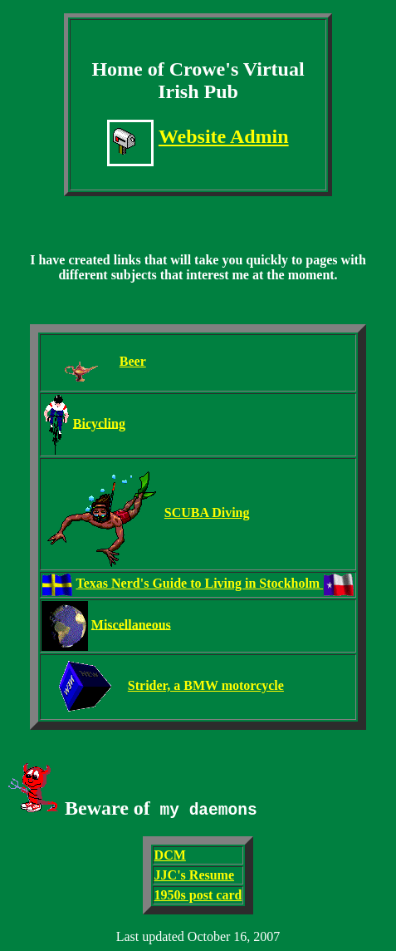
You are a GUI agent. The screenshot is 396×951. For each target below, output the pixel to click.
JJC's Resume (194, 875)
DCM (170, 855)
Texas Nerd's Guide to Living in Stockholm (200, 583)
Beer (133, 361)
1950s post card (198, 895)
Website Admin (224, 136)
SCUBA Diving (207, 512)
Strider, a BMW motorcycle (206, 685)
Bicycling (99, 423)
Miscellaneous (131, 624)
